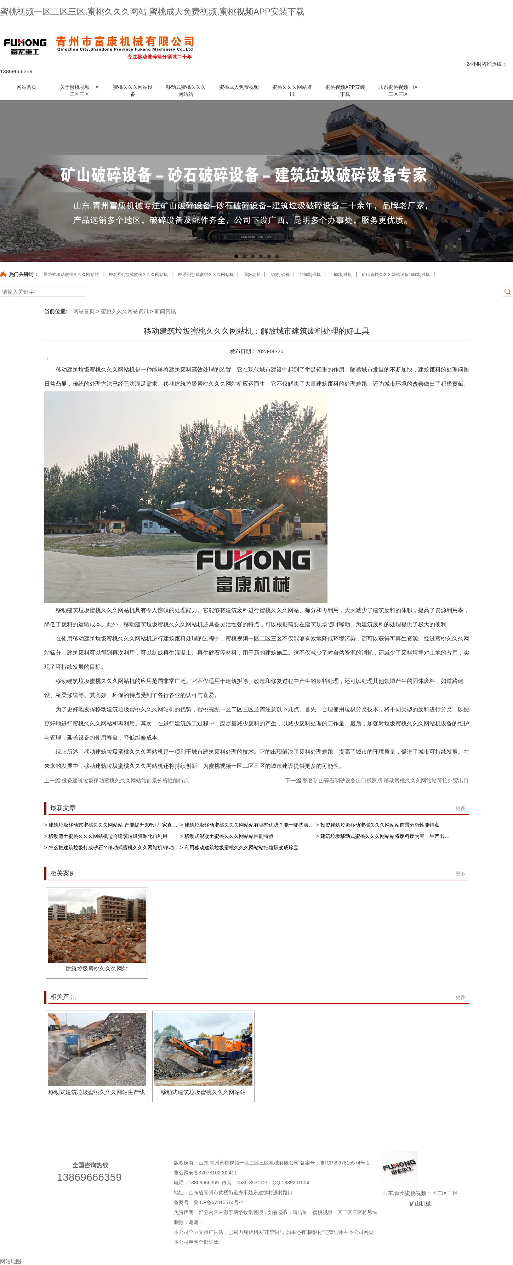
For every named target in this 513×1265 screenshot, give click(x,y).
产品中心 (366, 25)
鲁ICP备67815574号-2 (345, 1163)
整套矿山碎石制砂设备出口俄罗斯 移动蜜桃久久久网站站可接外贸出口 (386, 780)
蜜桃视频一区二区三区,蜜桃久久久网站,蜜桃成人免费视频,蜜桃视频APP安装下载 (152, 11)
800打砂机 (280, 274)
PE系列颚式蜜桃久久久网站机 (206, 274)
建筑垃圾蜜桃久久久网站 (96, 969)
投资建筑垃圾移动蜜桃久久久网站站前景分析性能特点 (125, 780)
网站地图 (444, 25)
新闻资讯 (165, 311)
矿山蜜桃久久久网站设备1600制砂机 (396, 274)
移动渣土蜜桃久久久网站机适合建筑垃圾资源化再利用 (108, 836)
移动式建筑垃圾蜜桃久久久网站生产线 (97, 1092)
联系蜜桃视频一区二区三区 (404, 25)
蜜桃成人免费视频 (290, 1128)
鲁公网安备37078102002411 (205, 1172)
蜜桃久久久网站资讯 (125, 311)
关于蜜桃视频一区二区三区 (79, 1128)
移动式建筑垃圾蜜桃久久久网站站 (203, 1092)
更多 (461, 808)
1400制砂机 (341, 274)
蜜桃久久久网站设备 (152, 1128)
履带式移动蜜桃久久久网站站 (71, 274)
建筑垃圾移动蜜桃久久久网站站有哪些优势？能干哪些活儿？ (251, 825)
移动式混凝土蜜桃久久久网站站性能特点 (229, 836)
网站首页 (82, 311)
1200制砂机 (310, 274)
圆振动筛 (252, 274)
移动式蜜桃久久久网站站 (222, 1128)
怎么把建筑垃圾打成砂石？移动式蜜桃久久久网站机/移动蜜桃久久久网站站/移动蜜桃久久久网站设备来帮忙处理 (171, 847)
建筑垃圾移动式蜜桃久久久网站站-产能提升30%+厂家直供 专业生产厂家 (128, 825)
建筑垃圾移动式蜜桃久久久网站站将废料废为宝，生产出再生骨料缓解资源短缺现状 (412, 836)
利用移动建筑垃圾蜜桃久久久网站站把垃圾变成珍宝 (241, 847)
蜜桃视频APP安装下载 (419, 1128)
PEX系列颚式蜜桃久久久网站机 (138, 274)
